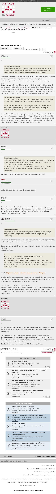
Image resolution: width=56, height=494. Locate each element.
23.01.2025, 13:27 (31, 393)
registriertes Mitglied (23, 28)
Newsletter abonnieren (47, 9)
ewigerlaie (3, 146)
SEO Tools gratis (42, 482)
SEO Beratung (12, 482)
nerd (2, 55)
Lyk (24, 393)
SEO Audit (32, 482)
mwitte (3, 179)
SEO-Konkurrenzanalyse (27, 485)
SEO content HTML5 (19, 361)
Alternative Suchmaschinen (23, 407)
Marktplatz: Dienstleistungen (26, 386)
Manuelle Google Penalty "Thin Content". (28, 391)
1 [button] (52, 52)
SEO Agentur (5, 479)
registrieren (8, 28)
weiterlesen (15, 412)
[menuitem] (54, 20)
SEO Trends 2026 (18, 424)
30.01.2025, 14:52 (34, 363)
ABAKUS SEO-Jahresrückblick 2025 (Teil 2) (28, 443)
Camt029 (3, 318)
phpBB (35, 468)
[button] (50, 52)
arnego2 (7, 218)
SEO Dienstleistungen (36, 479)
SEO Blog (13, 479)
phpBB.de (51, 472)
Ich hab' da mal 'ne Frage (25, 365)
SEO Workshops (49, 479)
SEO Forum (24, 1)
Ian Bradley (50, 465)
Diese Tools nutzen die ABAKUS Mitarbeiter (28, 415)
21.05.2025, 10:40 (35, 384)
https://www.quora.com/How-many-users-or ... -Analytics (25, 273)
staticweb (25, 384)
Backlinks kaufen (23, 482)
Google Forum (22, 394)
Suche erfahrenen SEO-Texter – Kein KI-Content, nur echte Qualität (27, 381)
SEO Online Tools (23, 479)
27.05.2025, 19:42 (33, 374)
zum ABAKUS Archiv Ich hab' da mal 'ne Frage (14, 461)
